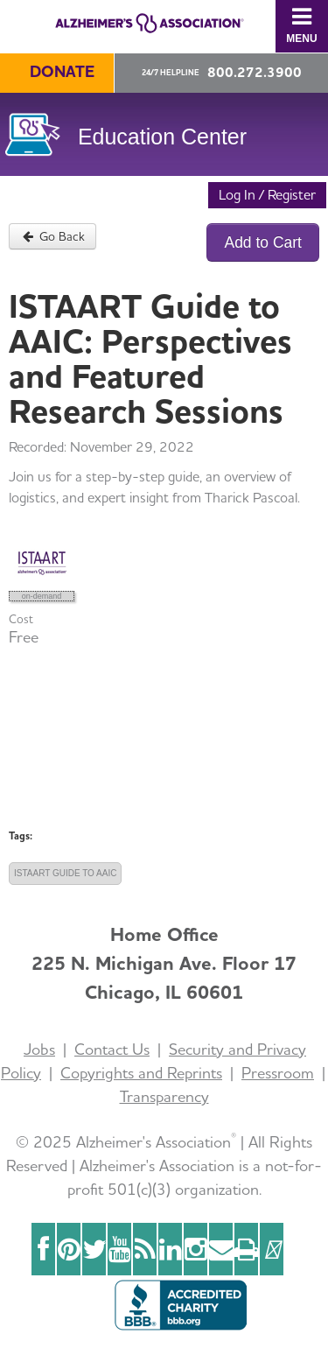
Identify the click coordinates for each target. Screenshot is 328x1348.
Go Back (52, 236)
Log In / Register (267, 194)
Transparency (164, 1096)
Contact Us (112, 1049)
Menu (301, 25)
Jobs (39, 1049)
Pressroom (277, 1073)
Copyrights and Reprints (141, 1073)
